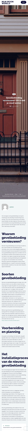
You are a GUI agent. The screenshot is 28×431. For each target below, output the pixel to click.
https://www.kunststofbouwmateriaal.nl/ (10, 320)
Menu (23, 2)
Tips (14, 94)
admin (12, 207)
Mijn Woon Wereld (8, 3)
